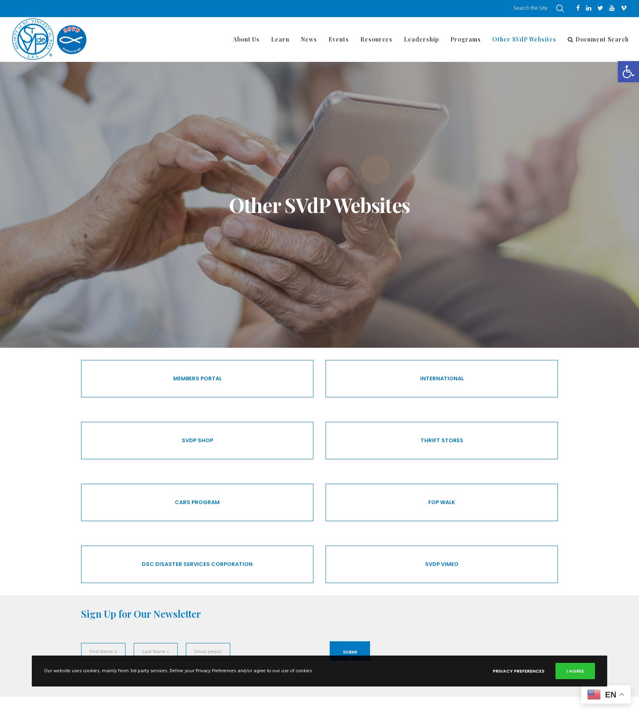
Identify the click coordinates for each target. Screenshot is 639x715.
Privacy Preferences (518, 671)
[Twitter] (600, 8)
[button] (628, 71)
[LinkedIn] (588, 8)
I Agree (575, 671)
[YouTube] (612, 8)
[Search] (560, 8)
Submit (350, 655)
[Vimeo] (624, 8)
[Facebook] (578, 8)
